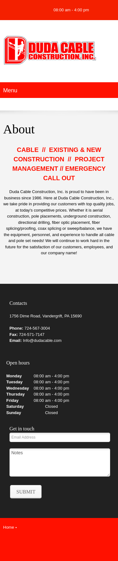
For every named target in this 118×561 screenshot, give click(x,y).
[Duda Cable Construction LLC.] (59, 53)
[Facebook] (39, 10)
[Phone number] (11, 10)
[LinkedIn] (65, 540)
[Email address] (20, 10)
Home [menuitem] (8, 527)
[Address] (30, 10)
